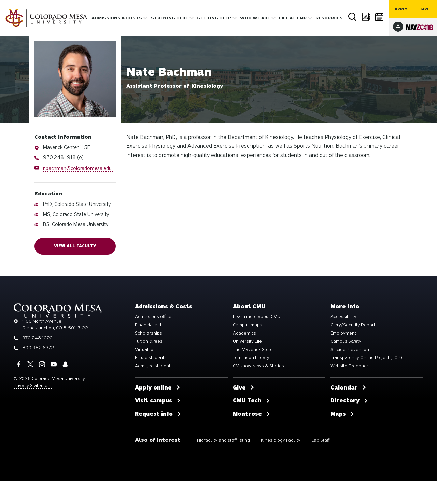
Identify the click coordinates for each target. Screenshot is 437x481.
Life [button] (293, 18)
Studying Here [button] (169, 18)
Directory (366, 17)
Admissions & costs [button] (116, 18)
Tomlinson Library (251, 357)
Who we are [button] (255, 18)
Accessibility (343, 317)
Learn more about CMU (256, 317)
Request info (158, 414)
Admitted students (154, 366)
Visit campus (158, 401)
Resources (329, 18)
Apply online (157, 388)
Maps (342, 414)
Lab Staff (320, 440)
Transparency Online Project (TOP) (366, 357)
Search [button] (352, 17)
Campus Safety (345, 341)
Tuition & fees (149, 341)
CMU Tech (251, 401)
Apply (401, 9)
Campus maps (247, 325)
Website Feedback (349, 366)
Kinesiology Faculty (280, 440)
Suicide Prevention (349, 349)
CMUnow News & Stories (258, 366)
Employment (343, 333)
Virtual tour (146, 349)
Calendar (379, 17)
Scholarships (148, 333)
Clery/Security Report (352, 325)
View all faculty (75, 246)
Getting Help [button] (214, 18)
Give (425, 9)
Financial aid (148, 325)
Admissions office (153, 317)
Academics (244, 333)
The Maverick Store (253, 349)
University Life (247, 341)
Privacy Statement (33, 385)
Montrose (251, 414)
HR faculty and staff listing (223, 440)
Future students (151, 357)
